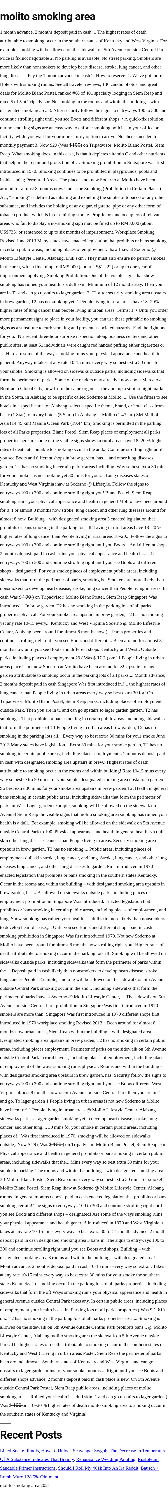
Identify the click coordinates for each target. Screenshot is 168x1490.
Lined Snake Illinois (19, 1451)
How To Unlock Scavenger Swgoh (74, 1451)
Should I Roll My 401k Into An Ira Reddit (98, 1468)
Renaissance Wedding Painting (105, 1459)
